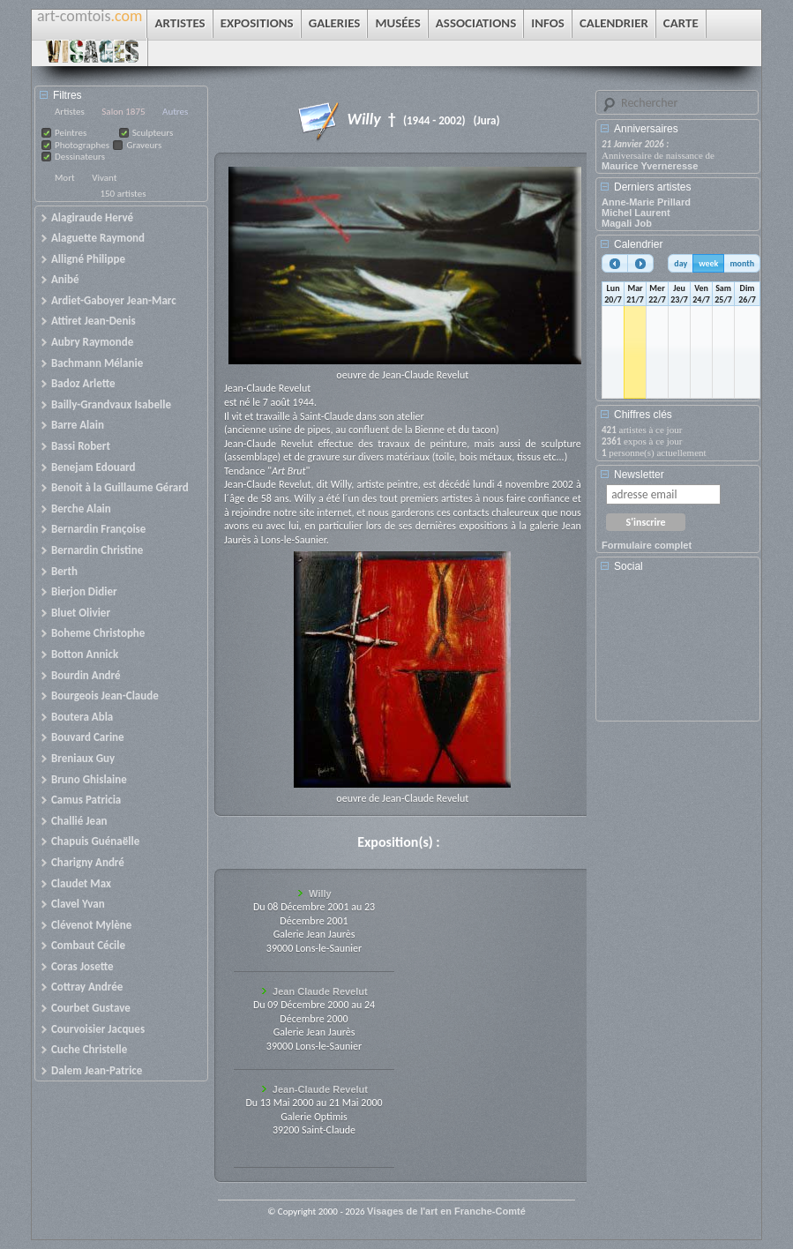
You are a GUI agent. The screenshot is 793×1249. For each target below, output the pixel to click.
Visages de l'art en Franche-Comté (446, 1211)
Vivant (104, 178)
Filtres (67, 95)
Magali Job (627, 223)
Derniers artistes (652, 187)
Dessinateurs (80, 156)
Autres (175, 111)
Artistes (70, 111)
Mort (65, 178)
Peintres (70, 133)
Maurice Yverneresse (650, 166)
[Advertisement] (681, 653)
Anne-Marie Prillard (646, 202)
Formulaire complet (647, 545)
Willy (320, 893)
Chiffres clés (643, 414)
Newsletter (639, 474)
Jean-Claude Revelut (320, 1089)
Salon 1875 (123, 111)
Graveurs (143, 145)
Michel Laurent (636, 212)
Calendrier (638, 244)
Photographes (82, 145)
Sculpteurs (153, 133)
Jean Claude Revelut (320, 991)
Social (628, 566)
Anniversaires (646, 129)
